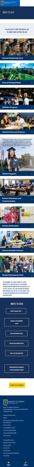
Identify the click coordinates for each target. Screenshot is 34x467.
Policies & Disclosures (9, 415)
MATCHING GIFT (16, 311)
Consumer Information (9, 430)
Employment (7, 450)
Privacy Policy (7, 425)
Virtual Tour (6, 455)
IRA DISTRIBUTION (16, 333)
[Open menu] (31, 3)
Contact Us (6, 448)
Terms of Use (6, 435)
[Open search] (26, 3)
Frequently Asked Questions (11, 453)
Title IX (5, 418)
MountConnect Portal (9, 442)
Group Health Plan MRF (9, 433)
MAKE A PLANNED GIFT (17, 322)
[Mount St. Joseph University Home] (8, 3)
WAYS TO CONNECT (17, 385)
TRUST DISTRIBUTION (16, 343)
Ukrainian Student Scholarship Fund (16, 368)
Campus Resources (8, 440)
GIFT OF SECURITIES (16, 353)
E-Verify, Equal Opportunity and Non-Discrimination (13, 421)
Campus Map (7, 445)
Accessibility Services (9, 427)
